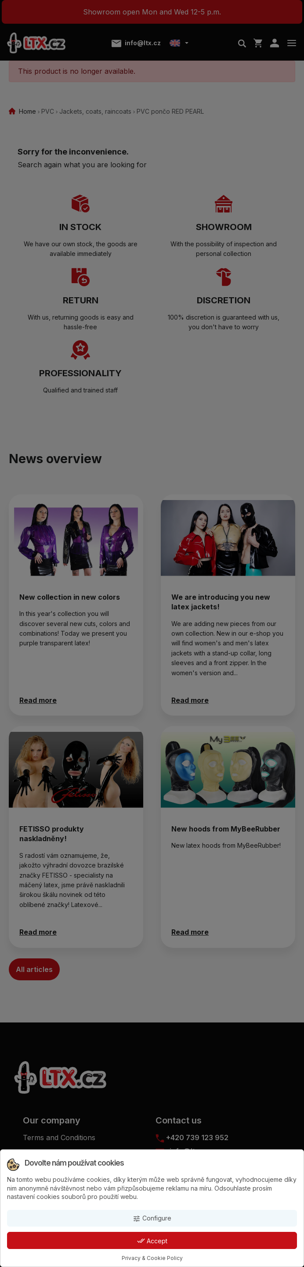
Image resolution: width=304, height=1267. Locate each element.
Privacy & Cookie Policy (152, 1258)
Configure (152, 1218)
